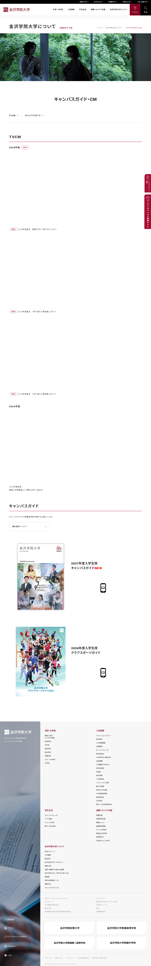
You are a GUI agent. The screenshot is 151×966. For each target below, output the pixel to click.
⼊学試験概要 (101, 743)
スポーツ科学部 (50, 759)
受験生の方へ (84, 2)
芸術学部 (48, 752)
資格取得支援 (101, 819)
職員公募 (48, 908)
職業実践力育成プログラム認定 (106, 902)
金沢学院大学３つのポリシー (54, 862)
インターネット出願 (102, 783)
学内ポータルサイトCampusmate (56, 898)
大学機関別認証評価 (52, 905)
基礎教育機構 (101, 826)
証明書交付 (100, 837)
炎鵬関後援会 (101, 911)
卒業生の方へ (127, 2)
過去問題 (99, 775)
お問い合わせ (59, 958)
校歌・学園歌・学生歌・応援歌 (54, 869)
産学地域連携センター (52, 880)
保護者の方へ (112, 2)
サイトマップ (48, 958)
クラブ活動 (48, 819)
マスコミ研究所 (101, 830)
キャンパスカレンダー (52, 815)
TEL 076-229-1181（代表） (13, 741)
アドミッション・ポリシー (104, 736)
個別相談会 (100, 797)
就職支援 (99, 815)
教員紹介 (48, 859)
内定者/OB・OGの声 (103, 841)
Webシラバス (100, 898)
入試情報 (71, 10)
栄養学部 (48, 756)
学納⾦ (98, 772)
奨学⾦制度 (100, 768)
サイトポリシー (70, 958)
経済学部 (48, 741)
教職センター (100, 822)
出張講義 (99, 761)
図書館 (47, 877)
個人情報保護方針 (83, 958)
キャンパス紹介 (50, 822)
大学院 (47, 763)
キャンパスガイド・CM (52, 888)
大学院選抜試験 (101, 793)
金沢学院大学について (118, 10)
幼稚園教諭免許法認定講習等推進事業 (58, 911)
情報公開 (48, 866)
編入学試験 (100, 786)
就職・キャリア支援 (98, 10)
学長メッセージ (50, 851)
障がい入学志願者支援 (104, 804)
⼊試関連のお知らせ (103, 764)
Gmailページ (49, 902)
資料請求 (99, 739)
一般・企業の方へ (142, 2)
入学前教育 (100, 779)
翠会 (97, 908)
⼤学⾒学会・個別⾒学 (103, 757)
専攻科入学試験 (101, 790)
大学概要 (48, 855)
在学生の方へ (98, 2)
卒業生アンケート (102, 905)
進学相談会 (100, 754)
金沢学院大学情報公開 (99, 958)
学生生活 (82, 10)
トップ (100, 28)
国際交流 (48, 884)
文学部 (47, 745)
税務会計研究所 (101, 833)
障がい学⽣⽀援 (50, 826)
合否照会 (99, 801)
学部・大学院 (58, 10)
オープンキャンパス (102, 750)
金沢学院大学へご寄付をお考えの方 (57, 873)
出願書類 (99, 746)
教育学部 (48, 749)
